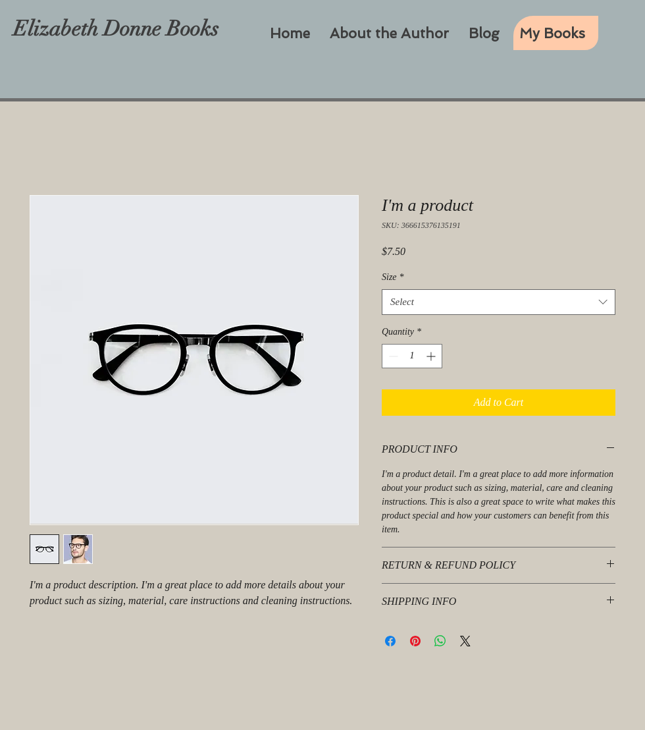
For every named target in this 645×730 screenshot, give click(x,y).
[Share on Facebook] (390, 641)
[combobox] (498, 302)
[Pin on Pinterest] (415, 641)
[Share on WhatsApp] (440, 641)
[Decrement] (392, 356)
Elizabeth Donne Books (116, 29)
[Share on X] (465, 641)
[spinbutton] (412, 356)
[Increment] (432, 356)
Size (393, 277)
